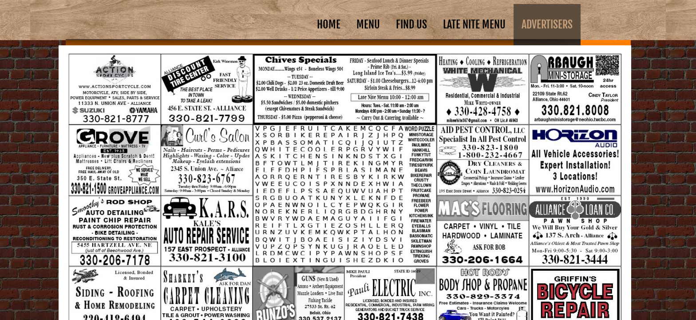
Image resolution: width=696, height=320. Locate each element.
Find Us (411, 24)
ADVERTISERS (547, 24)
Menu (368, 24)
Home (328, 24)
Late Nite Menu (474, 24)
